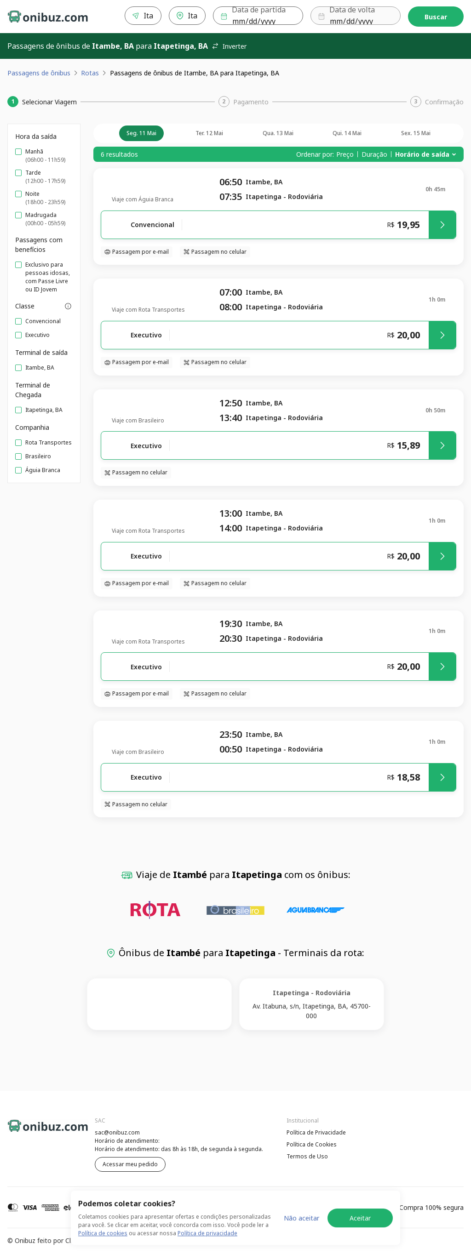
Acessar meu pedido (130, 1164)
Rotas (90, 72)
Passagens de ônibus (38, 72)
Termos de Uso (307, 1156)
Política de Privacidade (316, 1132)
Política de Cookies (312, 1144)
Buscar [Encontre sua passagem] (436, 16)
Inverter (229, 46)
